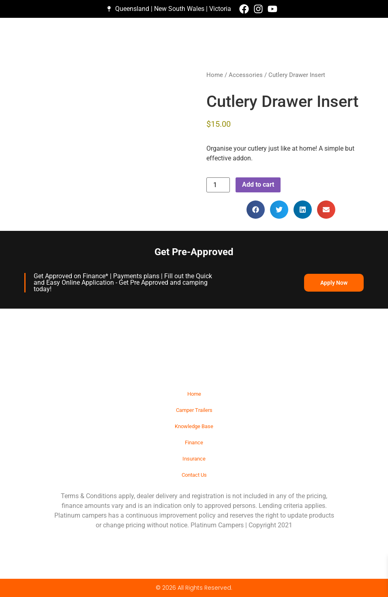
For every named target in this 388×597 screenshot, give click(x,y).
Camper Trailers (194, 410)
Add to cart (258, 184)
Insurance (194, 459)
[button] (256, 209)
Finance (194, 442)
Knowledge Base (194, 426)
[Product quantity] (218, 184)
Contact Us (194, 475)
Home (214, 75)
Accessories (246, 75)
